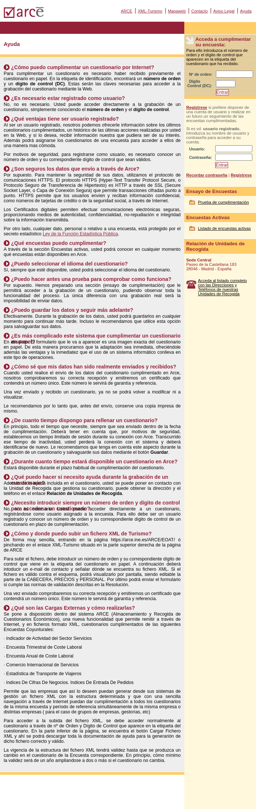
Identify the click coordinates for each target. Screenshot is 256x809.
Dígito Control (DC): (199, 83)
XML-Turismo (150, 11)
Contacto (199, 11)
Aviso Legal (224, 11)
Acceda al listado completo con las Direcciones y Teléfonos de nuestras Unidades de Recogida (222, 287)
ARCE (126, 11)
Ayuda (246, 11)
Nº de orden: (200, 74)
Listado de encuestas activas (224, 228)
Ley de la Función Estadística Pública (80, 233)
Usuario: (197, 149)
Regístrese (196, 107)
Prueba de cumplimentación (223, 202)
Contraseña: (200, 157)
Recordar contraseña (206, 175)
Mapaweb (177, 11)
